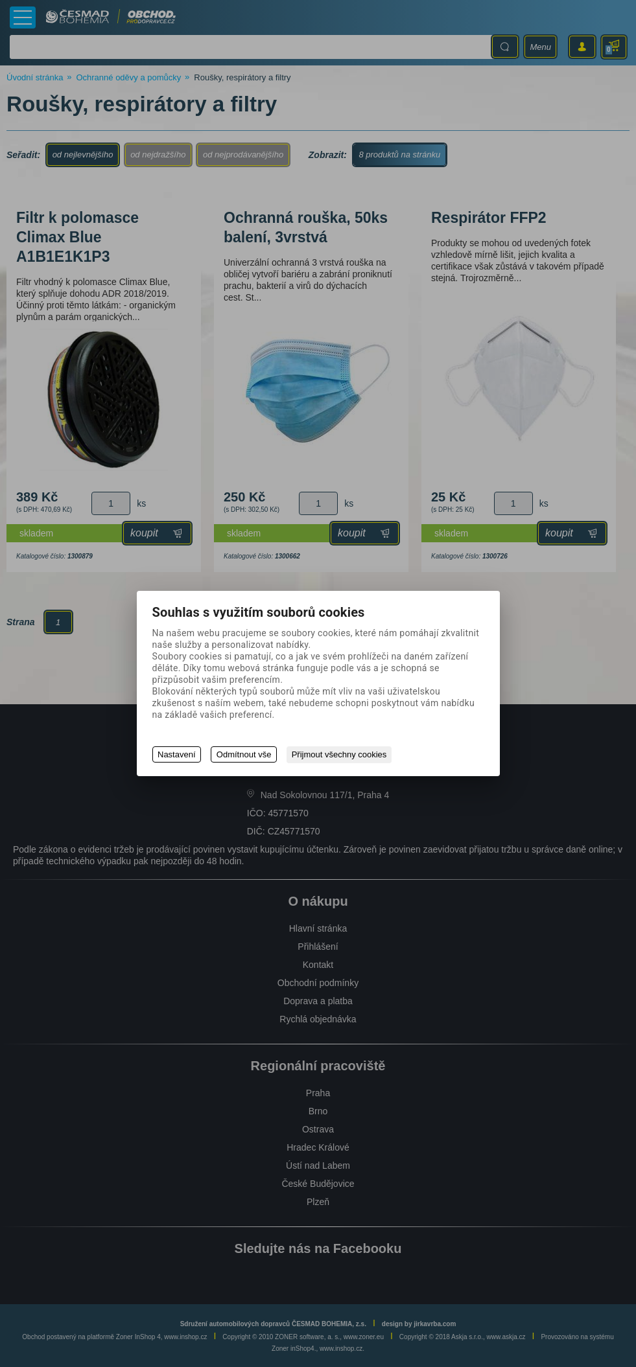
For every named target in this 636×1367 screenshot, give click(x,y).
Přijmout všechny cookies (340, 755)
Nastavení (177, 755)
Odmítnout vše (244, 755)
